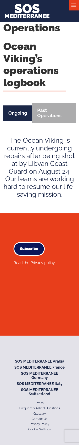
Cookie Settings (39, 429)
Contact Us (39, 419)
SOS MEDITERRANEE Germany (39, 375)
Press (39, 403)
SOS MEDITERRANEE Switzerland (39, 391)
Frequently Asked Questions (39, 408)
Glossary (39, 414)
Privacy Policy (39, 424)
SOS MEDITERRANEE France (39, 367)
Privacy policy (43, 262)
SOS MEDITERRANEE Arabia (39, 361)
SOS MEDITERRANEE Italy (40, 383)
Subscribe (29, 248)
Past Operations (49, 113)
